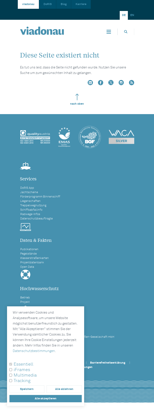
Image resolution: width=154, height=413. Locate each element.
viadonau (28, 4)
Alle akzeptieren (45, 398)
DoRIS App (27, 188)
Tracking (22, 381)
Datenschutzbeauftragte (36, 218)
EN (132, 15)
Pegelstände (28, 253)
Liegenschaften (30, 201)
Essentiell (23, 364)
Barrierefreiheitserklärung (107, 362)
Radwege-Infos (30, 214)
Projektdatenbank (32, 262)
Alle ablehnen (64, 389)
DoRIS (47, 4)
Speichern (27, 389)
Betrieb (25, 297)
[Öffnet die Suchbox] (126, 32)
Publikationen (29, 249)
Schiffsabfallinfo (31, 209)
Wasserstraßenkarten (34, 258)
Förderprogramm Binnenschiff (40, 196)
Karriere (81, 4)
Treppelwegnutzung (33, 205)
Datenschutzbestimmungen (34, 351)
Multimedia (25, 375)
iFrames (22, 370)
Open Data (27, 267)
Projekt (25, 302)
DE (124, 15)
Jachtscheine (29, 192)
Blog (64, 4)
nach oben (77, 99)
